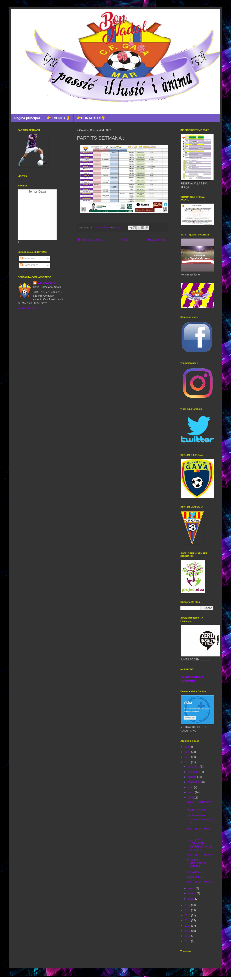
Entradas (27, 258)
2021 (188, 746)
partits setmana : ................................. (200, 818)
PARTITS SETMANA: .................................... (200, 832)
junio (191, 787)
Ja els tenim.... (195, 876)
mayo (191, 792)
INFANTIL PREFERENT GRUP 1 (196, 863)
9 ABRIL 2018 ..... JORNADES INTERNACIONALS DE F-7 (199, 845)
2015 (188, 915)
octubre (192, 776)
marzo (192, 888)
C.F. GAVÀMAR (46, 282)
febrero (192, 893)
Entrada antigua (156, 239)
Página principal (27, 118)
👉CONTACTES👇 (91, 118)
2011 (188, 935)
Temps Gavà (37, 191)
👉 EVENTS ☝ (58, 118)
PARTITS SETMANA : (200, 855)
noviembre (194, 771)
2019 (188, 756)
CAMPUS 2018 (196, 810)
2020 (188, 751)
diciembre (194, 766)
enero (191, 898)
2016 (188, 910)
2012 (188, 930)
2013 (188, 925)
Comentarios (29, 265)
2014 (188, 920)
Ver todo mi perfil (27, 308)
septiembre (195, 782)
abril (190, 797)
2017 (188, 905)
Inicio (125, 239)
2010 (188, 941)
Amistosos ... (194, 871)
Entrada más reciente (90, 239)
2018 (188, 762)
